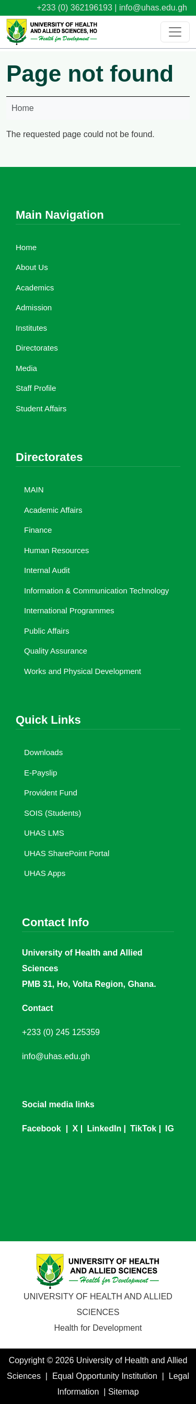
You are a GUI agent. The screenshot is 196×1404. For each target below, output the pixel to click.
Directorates (37, 347)
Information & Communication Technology (96, 590)
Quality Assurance (55, 650)
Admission (34, 307)
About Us (32, 267)
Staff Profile (36, 388)
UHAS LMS (44, 832)
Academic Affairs (53, 510)
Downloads (43, 752)
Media (26, 368)
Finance (38, 529)
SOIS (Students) (52, 812)
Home (22, 108)
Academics (35, 287)
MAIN (34, 489)
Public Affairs (46, 630)
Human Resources (56, 550)
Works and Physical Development (82, 671)
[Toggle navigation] (175, 31)
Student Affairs (41, 408)
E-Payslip (40, 772)
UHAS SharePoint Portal (66, 853)
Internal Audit (47, 570)
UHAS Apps (44, 873)
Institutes (31, 327)
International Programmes (69, 610)
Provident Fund (50, 792)
